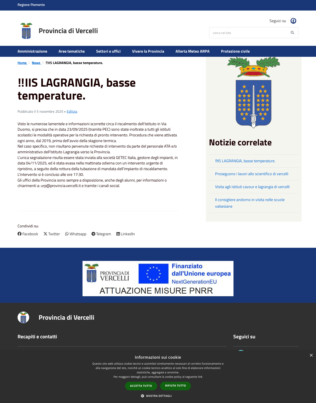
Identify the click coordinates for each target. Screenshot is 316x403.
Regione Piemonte (31, 4)
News (36, 62)
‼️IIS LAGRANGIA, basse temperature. (245, 161)
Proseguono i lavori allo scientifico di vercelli (251, 174)
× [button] (311, 355)
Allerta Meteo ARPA (193, 51)
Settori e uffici (108, 51)
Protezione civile (235, 51)
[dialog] (158, 377)
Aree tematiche (72, 51)
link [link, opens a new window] (200, 377)
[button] (98, 191)
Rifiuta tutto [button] (175, 385)
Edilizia (72, 111)
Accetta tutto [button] (141, 386)
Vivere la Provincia (148, 51)
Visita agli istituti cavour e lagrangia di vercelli (252, 187)
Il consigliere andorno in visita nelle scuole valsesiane (250, 203)
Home (22, 62)
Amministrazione (32, 51)
